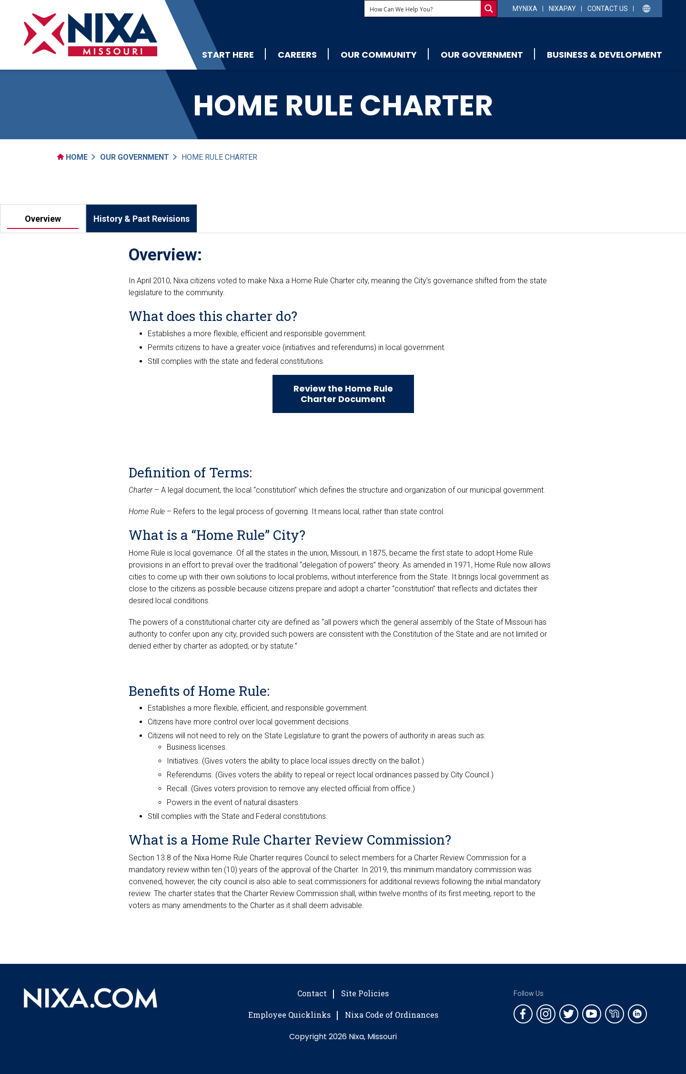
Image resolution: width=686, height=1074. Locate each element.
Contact (312, 993)
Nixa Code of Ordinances (391, 1015)
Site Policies (365, 993)
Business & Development (604, 55)
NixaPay (562, 8)
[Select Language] (647, 8)
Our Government (482, 55)
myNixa (525, 8)
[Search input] (423, 8)
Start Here (228, 55)
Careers (297, 55)
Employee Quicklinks (289, 1015)
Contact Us (607, 8)
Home (72, 157)
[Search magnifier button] (489, 8)
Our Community (379, 55)
